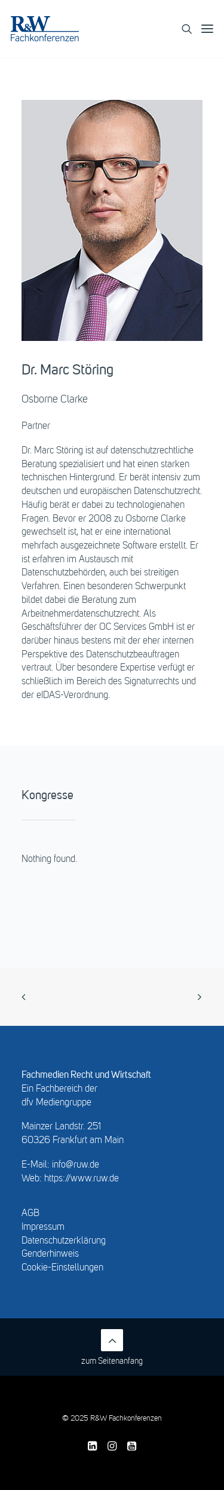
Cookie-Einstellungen (62, 1268)
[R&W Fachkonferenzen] (45, 28)
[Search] (182, 28)
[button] (207, 28)
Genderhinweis (50, 1254)
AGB (30, 1213)
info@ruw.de (75, 1165)
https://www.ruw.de (81, 1179)
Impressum (43, 1227)
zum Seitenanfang (112, 1347)
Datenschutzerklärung (64, 1241)
